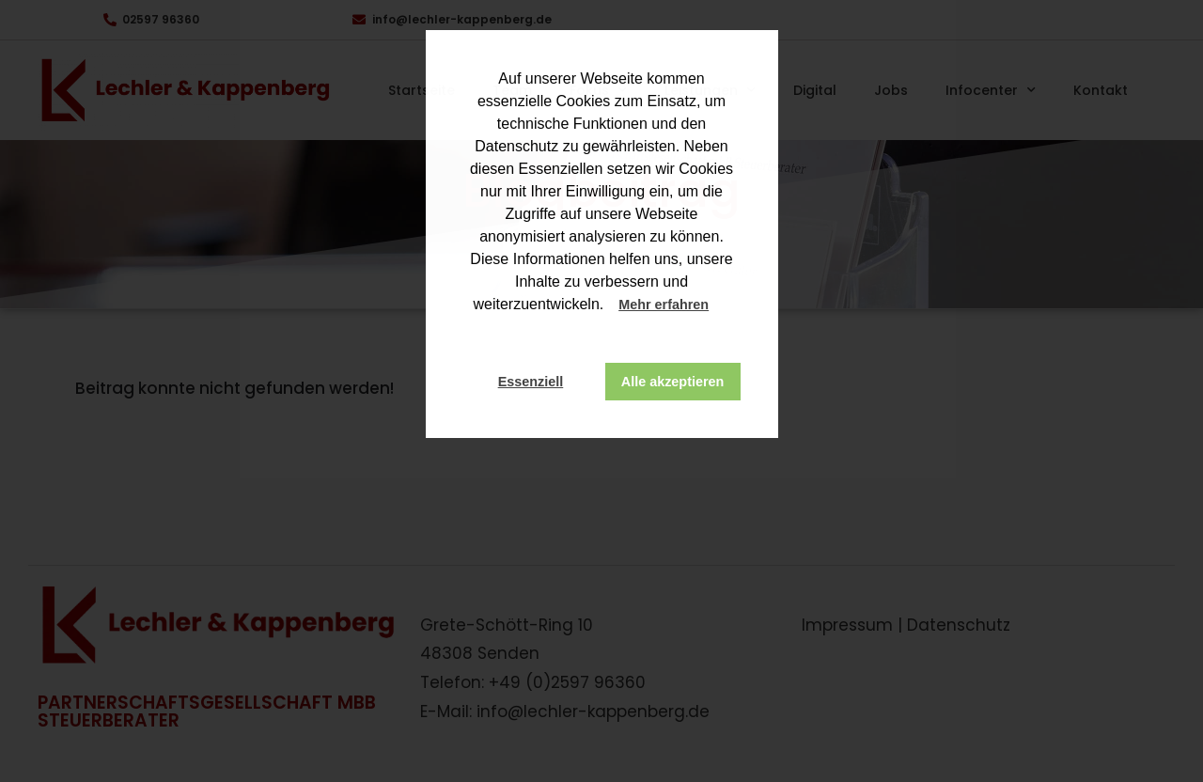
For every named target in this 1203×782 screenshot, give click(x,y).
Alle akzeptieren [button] (673, 381)
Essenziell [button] (531, 381)
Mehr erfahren (663, 304)
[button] (726, 306)
